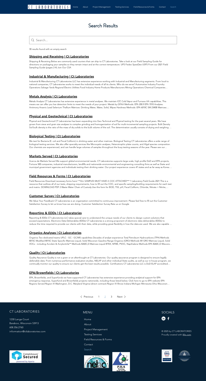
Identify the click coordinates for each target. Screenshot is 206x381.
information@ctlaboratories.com (27, 331)
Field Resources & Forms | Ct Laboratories (60, 176)
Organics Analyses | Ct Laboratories (55, 233)
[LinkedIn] (163, 318)
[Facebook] (168, 318)
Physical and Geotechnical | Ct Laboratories (61, 116)
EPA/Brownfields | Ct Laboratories (54, 273)
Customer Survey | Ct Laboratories (54, 196)
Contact (88, 344)
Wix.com (187, 334)
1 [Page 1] (98, 296)
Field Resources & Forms (98, 339)
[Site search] (105, 40)
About (87, 324)
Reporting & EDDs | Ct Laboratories (55, 213)
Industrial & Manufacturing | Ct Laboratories (61, 76)
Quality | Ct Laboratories (47, 253)
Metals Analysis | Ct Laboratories (53, 96)
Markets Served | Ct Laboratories (53, 156)
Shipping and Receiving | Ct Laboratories (59, 56)
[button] (86, 297)
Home (87, 319)
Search (88, 349)
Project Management (95, 329)
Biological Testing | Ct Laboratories (54, 136)
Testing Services (93, 334)
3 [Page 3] (111, 296)
